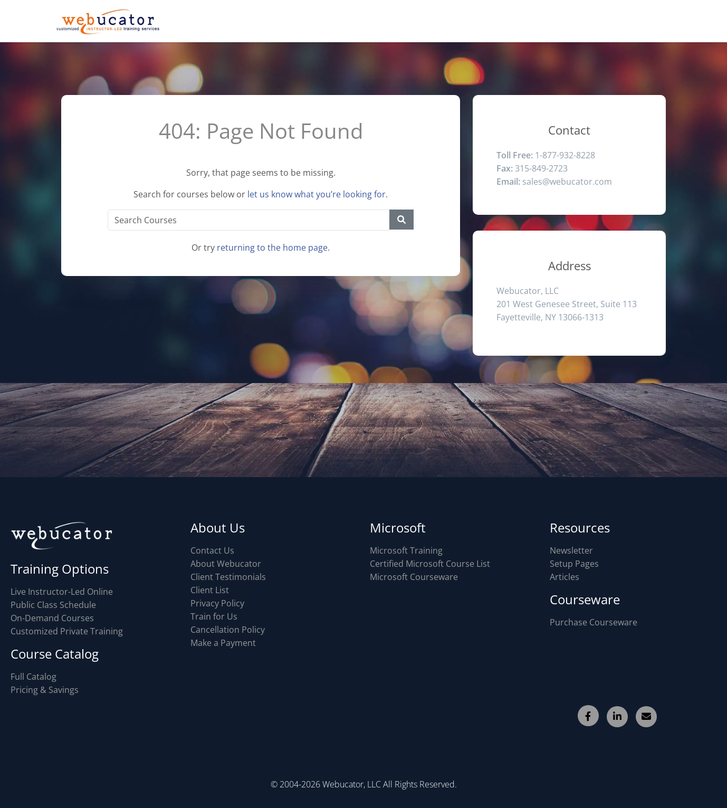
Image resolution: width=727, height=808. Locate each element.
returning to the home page (272, 247)
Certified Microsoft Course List (430, 563)
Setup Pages (574, 563)
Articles (564, 577)
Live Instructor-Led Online (62, 591)
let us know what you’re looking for (316, 194)
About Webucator (225, 563)
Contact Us (212, 550)
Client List (209, 590)
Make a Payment (223, 643)
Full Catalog (33, 676)
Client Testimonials (228, 577)
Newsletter (571, 550)
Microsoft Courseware (414, 577)
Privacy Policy (217, 603)
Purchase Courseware (593, 622)
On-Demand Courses (52, 618)
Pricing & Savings (45, 690)
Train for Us (213, 616)
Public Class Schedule (53, 605)
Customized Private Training (67, 631)
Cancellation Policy (227, 629)
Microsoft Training (406, 550)
